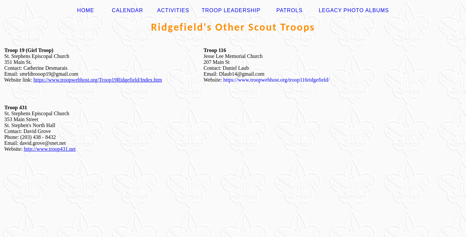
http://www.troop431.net (50, 149)
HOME (85, 10)
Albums (377, 10)
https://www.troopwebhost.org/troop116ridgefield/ (276, 80)
